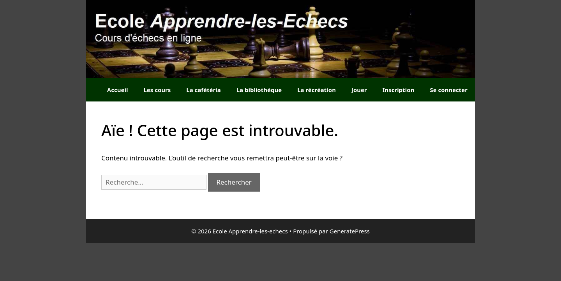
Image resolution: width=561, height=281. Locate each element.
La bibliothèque (259, 90)
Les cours (157, 90)
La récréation (316, 90)
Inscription (399, 90)
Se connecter (449, 90)
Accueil (117, 90)
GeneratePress (350, 231)
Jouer (359, 90)
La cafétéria (203, 90)
